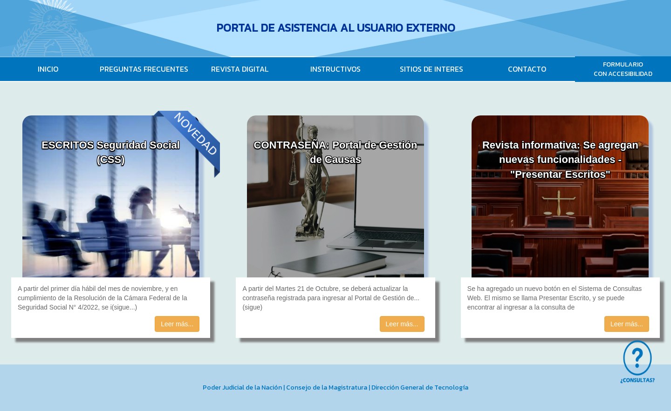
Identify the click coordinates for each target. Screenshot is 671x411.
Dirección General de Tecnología (419, 387)
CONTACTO (527, 68)
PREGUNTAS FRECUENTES (144, 68)
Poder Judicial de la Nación (242, 387)
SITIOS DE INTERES (431, 68)
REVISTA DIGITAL (239, 68)
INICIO (48, 68)
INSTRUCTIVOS (335, 68)
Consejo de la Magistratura (326, 387)
